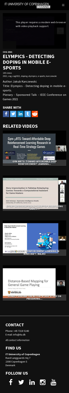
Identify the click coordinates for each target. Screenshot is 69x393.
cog (9, 76)
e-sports (41, 76)
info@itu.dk (19, 334)
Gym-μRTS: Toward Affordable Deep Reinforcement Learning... (35, 163)
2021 (5, 76)
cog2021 (16, 76)
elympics (32, 76)
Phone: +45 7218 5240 (17, 331)
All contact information (17, 340)
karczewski (51, 76)
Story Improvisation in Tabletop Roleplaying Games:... (34, 207)
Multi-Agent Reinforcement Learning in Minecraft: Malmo (34, 252)
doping (24, 76)
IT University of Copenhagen (23, 354)
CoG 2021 (7, 52)
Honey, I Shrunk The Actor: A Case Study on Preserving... (34, 297)
